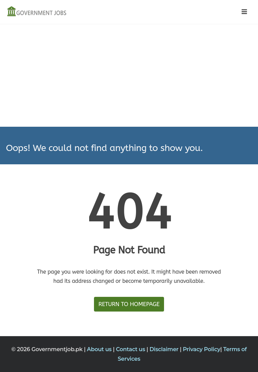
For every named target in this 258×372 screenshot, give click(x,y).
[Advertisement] (129, 75)
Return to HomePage (129, 304)
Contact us (131, 349)
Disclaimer (164, 349)
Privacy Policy (201, 349)
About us (100, 349)
